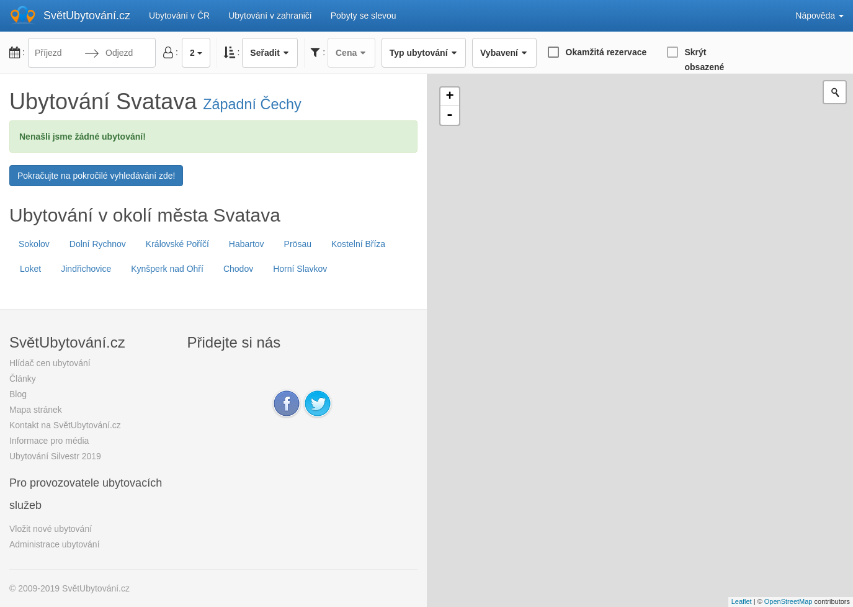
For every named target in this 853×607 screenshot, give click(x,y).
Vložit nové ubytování (50, 529)
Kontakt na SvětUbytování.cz (65, 425)
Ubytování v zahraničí (270, 15)
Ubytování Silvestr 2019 (55, 456)
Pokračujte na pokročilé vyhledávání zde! (96, 176)
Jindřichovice (86, 269)
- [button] (449, 115)
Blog (18, 394)
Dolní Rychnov (97, 244)
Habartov (246, 244)
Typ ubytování (424, 53)
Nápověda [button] (819, 15)
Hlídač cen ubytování (50, 363)
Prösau (297, 244)
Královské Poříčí (177, 244)
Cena (351, 53)
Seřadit (270, 53)
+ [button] (449, 97)
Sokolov (34, 244)
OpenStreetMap (788, 601)
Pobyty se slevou (363, 15)
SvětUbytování (86, 15)
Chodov (238, 269)
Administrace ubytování (54, 544)
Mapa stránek (35, 410)
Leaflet (741, 601)
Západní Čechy (252, 104)
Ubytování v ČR (179, 15)
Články (22, 379)
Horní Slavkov (300, 269)
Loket (30, 269)
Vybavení (504, 53)
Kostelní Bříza (358, 244)
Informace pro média (49, 441)
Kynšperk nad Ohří (167, 269)
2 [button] (196, 53)
